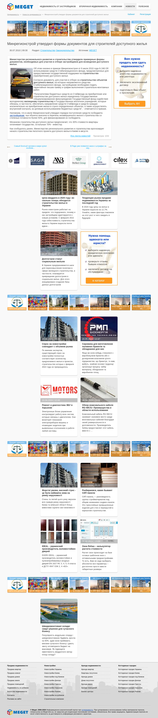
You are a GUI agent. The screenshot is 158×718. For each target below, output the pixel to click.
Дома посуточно (87, 680)
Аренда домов (87, 677)
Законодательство (65, 50)
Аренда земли (86, 684)
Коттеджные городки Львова (129, 691)
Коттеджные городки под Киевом (131, 677)
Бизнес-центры (87, 691)
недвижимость (87, 710)
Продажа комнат (13, 673)
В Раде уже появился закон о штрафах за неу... (88, 147)
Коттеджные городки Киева (129, 673)
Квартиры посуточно (89, 673)
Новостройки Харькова (53, 688)
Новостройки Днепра (52, 680)
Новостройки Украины (53, 669)
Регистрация (145, 14)
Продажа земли (13, 680)
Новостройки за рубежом (54, 695)
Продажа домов (13, 677)
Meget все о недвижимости (18, 712)
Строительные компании (54, 699)
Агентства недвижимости (17, 691)
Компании (116, 6)
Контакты (11, 695)
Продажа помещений (15, 684)
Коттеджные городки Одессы (129, 684)
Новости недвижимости (32, 14)
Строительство (47, 50)
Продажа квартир (14, 669)
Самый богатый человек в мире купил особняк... (30, 147)
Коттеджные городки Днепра (129, 680)
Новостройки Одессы (52, 684)
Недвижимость (13, 14)
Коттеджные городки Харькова (130, 688)
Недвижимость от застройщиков (58, 6)
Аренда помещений (89, 688)
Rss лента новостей (80, 136)
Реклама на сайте (14, 699)
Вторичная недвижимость (93, 6)
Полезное (143, 6)
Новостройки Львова (52, 691)
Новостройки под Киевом (54, 677)
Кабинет (131, 14)
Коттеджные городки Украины (130, 669)
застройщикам (17, 115)
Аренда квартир (87, 669)
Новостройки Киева (52, 673)
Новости (130, 6)
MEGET (93, 50)
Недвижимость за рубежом (18, 688)
